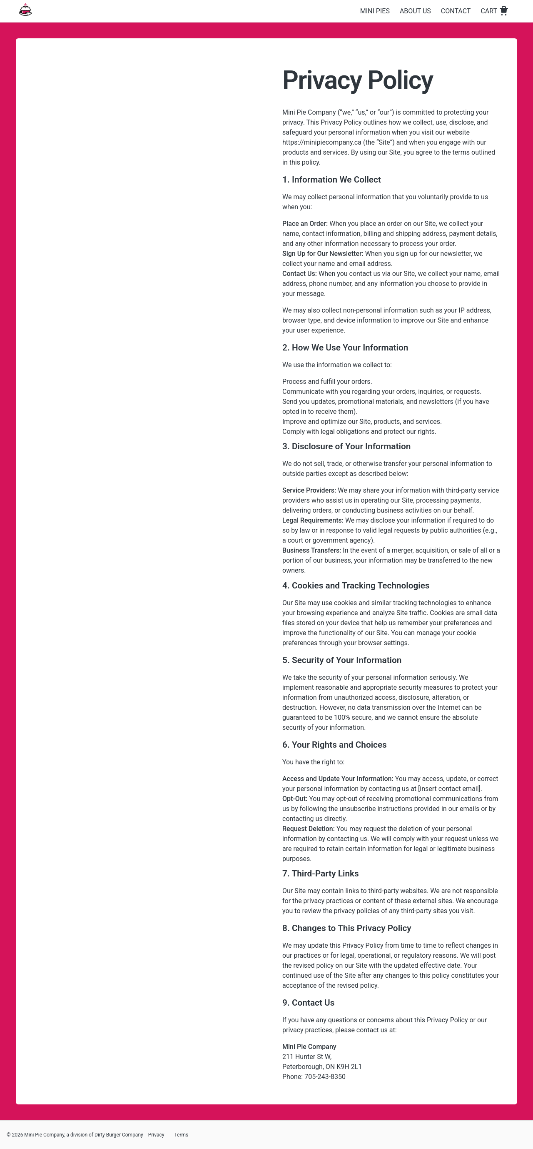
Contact (456, 11)
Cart (495, 11)
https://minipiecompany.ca (321, 142)
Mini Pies (375, 11)
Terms (181, 1135)
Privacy (156, 1135)
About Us (415, 11)
